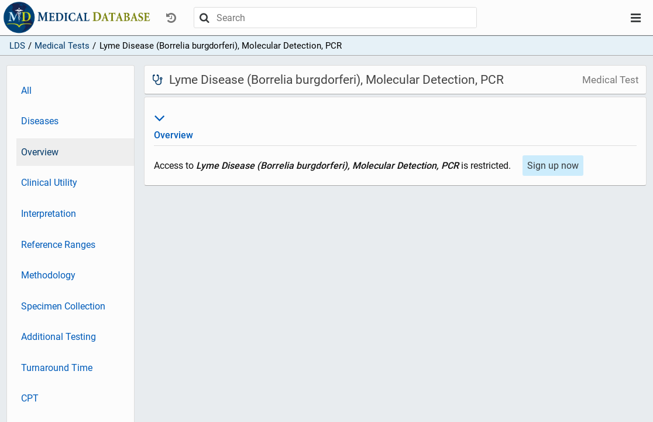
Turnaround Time (56, 367)
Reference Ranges (58, 244)
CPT (30, 398)
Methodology (48, 275)
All (26, 90)
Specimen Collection (63, 306)
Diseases (40, 121)
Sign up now (553, 165)
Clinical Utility (49, 182)
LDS (17, 45)
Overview (40, 152)
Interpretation (48, 213)
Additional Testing (58, 336)
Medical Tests (62, 45)
